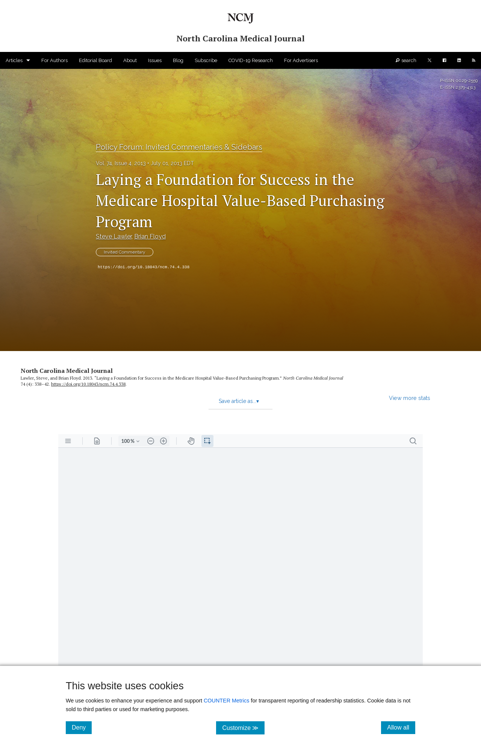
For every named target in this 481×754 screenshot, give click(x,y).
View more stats (409, 398)
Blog (178, 60)
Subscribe (206, 60)
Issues (155, 60)
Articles (14, 60)
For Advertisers (301, 60)
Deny (82, 727)
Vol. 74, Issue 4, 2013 (121, 163)
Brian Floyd (150, 236)
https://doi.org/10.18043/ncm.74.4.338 (143, 267)
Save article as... (239, 401)
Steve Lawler (114, 236)
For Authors (54, 60)
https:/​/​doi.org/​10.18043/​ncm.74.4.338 (88, 384)
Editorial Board (95, 60)
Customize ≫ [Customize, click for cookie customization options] (243, 727)
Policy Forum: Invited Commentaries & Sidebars (179, 147)
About (130, 60)
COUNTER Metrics (227, 701)
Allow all (401, 727)
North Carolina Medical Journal (67, 370)
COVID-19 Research (250, 60)
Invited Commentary (124, 252)
